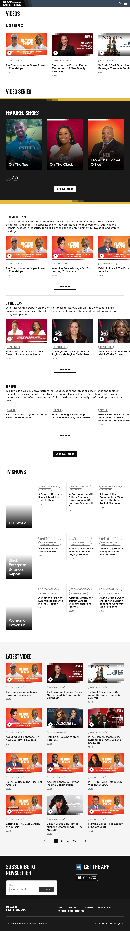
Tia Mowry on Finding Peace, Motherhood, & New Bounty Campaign (69, 68)
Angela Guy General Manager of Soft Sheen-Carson (111, 551)
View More (19, 505)
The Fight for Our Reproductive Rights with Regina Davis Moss (71, 353)
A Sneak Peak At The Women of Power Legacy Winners (81, 551)
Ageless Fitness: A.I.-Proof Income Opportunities (63, 783)
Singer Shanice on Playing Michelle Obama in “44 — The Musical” (65, 827)
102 (74, 840)
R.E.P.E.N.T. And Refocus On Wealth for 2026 (105, 783)
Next (15, 178)
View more (19, 556)
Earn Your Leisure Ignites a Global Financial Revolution (26, 416)
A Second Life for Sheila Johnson (48, 550)
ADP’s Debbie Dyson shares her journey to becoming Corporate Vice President (112, 602)
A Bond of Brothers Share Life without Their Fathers (50, 497)
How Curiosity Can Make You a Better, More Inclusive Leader (24, 353)
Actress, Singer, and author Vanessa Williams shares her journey (81, 602)
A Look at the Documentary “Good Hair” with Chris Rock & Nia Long (111, 498)
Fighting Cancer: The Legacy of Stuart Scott (105, 825)
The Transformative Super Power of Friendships (26, 67)
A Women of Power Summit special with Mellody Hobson (50, 600)
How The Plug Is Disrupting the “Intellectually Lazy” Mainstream (71, 416)
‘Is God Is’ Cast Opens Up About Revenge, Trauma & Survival (104, 695)
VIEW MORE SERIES (65, 188)
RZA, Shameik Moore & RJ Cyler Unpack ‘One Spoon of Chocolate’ (105, 740)
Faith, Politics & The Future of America (24, 783)
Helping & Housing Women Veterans (63, 738)
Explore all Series (65, 453)
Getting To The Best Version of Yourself (23, 825)
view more (65, 286)
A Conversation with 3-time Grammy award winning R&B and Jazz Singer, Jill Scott (81, 500)
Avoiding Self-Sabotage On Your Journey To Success (71, 270)
